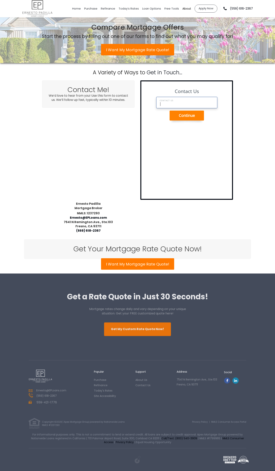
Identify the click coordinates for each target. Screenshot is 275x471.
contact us (142, 385)
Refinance (108, 8)
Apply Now (206, 8)
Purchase (90, 8)
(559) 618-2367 (241, 8)
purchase (100, 380)
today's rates (103, 390)
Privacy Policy (200, 421)
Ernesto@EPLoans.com (88, 217)
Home (76, 8)
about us (141, 380)
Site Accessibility (105, 396)
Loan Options (151, 8)
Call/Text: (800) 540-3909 (179, 438)
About (186, 8)
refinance (101, 385)
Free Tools (171, 8)
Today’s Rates (129, 8)
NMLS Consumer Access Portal (228, 421)
